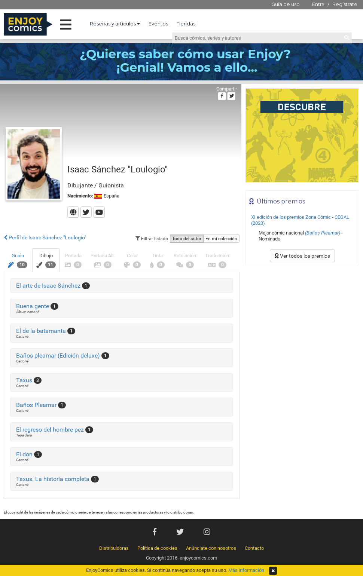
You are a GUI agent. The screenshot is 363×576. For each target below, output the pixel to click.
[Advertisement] (70, 344)
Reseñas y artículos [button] (115, 24)
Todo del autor (186, 238)
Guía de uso (285, 4)
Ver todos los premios (302, 256)
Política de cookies (157, 548)
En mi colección (221, 238)
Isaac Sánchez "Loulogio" (117, 169)
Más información (246, 570)
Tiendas (186, 24)
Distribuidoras (114, 548)
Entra (318, 4)
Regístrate (344, 4)
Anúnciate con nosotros (211, 548)
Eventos (158, 24)
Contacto (254, 548)
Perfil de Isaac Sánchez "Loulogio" (45, 237)
